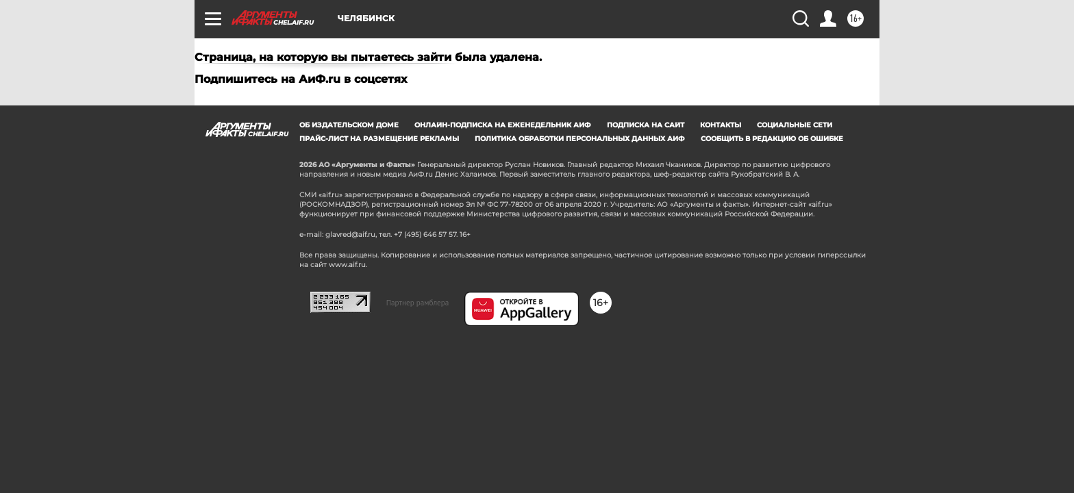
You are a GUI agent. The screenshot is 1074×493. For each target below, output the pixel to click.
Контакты (720, 125)
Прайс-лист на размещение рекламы (379, 138)
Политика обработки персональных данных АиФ (580, 138)
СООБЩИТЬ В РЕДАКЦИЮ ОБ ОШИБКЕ (772, 138)
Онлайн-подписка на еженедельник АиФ (502, 125)
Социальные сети (794, 125)
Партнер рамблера (417, 302)
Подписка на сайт (645, 125)
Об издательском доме (349, 125)
